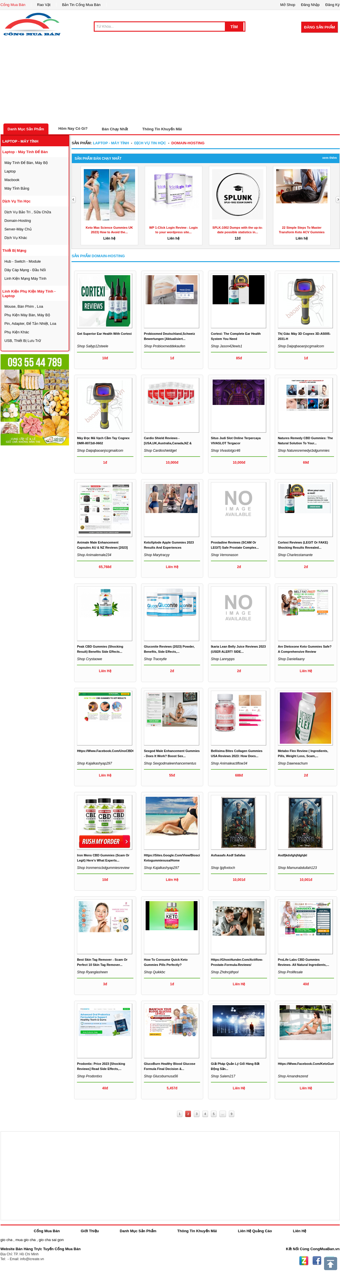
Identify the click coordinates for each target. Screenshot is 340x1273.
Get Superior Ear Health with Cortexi (104, 333)
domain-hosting (17, 220)
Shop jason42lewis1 (226, 346)
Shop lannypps (223, 659)
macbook (11, 180)
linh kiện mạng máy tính (25, 278)
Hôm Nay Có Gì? (73, 128)
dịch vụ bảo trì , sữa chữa (27, 212)
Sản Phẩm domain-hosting (98, 256)
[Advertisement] (170, 81)
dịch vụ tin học (16, 201)
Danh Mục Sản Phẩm (26, 129)
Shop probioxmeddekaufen (164, 346)
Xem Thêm (329, 157)
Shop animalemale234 (94, 555)
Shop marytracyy (157, 555)
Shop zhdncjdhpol (225, 972)
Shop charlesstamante (295, 555)
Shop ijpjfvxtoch (223, 868)
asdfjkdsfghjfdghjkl (292, 855)
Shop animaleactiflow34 (229, 763)
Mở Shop (287, 5)
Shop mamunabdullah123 (297, 868)
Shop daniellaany (291, 659)
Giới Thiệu (90, 1231)
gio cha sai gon (51, 1240)
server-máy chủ (17, 229)
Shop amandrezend (293, 1076)
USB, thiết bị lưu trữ (22, 340)
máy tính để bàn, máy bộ (26, 163)
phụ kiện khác (16, 332)
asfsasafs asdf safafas (228, 855)
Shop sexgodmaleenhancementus (170, 763)
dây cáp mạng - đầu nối (25, 270)
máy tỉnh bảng (16, 188)
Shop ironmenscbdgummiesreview (103, 868)
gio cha (7, 1240)
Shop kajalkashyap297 (94, 763)
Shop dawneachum (293, 763)
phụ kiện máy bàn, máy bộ (27, 315)
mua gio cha (25, 1240)
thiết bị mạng (14, 250)
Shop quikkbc (154, 972)
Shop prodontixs (89, 1076)
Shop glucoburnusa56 (161, 1076)
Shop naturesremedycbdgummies (303, 451)
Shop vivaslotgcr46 (225, 451)
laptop (10, 171)
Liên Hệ (299, 1231)
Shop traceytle (155, 659)
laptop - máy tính (20, 141)
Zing (303, 1260)
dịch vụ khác (15, 238)
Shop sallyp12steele (92, 346)
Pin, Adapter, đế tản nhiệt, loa (30, 323)
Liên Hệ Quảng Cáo (255, 1231)
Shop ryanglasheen (92, 972)
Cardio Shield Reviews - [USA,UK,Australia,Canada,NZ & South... (168, 443)
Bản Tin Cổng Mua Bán (81, 5)
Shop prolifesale (290, 972)
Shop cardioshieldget (160, 451)
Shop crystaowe (89, 659)
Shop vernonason (224, 555)
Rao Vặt (43, 5)
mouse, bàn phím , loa (23, 306)
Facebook (316, 1260)
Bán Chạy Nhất (115, 129)
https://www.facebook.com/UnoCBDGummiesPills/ (115, 751)
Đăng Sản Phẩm (319, 27)
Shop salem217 (223, 1076)
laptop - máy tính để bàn (25, 152)
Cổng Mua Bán (13, 5)
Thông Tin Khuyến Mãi (162, 129)
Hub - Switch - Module (22, 261)
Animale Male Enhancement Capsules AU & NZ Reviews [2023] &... (102, 547)
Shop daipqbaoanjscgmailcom (301, 346)
